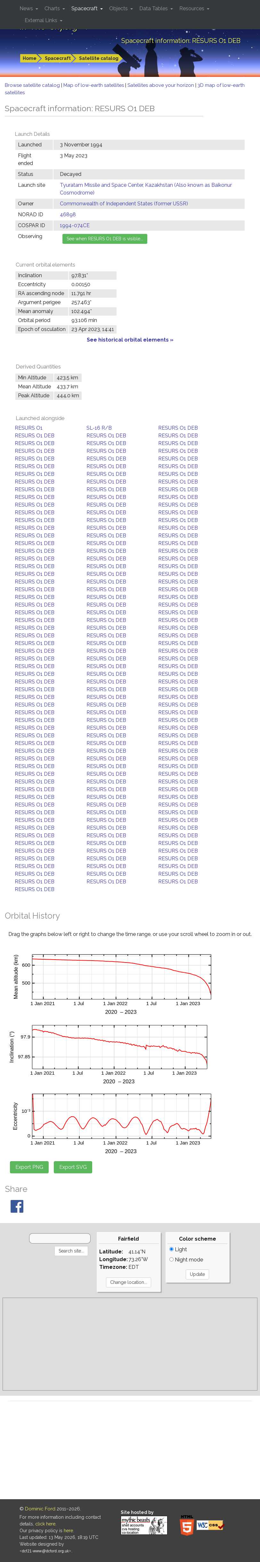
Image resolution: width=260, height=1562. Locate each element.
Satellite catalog (98, 58)
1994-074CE (75, 225)
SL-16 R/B (99, 428)
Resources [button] (192, 8)
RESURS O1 (29, 428)
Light (178, 1249)
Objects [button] (119, 8)
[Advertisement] (130, 1344)
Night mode (186, 1260)
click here (45, 1523)
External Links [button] (42, 20)
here (68, 1530)
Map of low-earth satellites (94, 85)
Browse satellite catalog (33, 85)
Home (30, 58)
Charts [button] (53, 8)
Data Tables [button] (154, 8)
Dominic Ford (40, 1509)
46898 (68, 214)
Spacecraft (58, 58)
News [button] (27, 8)
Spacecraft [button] (85, 8)
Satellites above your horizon (161, 85)
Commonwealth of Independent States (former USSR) (124, 204)
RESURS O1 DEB (178, 428)
